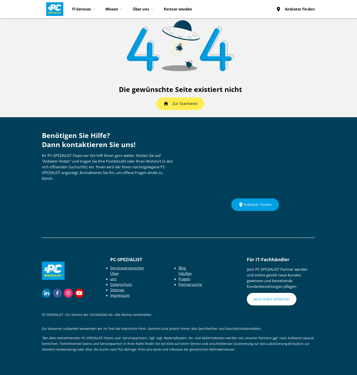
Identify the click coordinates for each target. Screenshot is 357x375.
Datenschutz (121, 284)
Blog (182, 268)
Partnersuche (190, 284)
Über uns (141, 9)
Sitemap (117, 289)
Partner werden (178, 9)
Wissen (111, 9)
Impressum (120, 295)
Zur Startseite (184, 103)
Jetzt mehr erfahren (272, 299)
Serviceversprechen (127, 268)
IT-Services (81, 9)
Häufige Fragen (185, 276)
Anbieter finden (295, 9)
